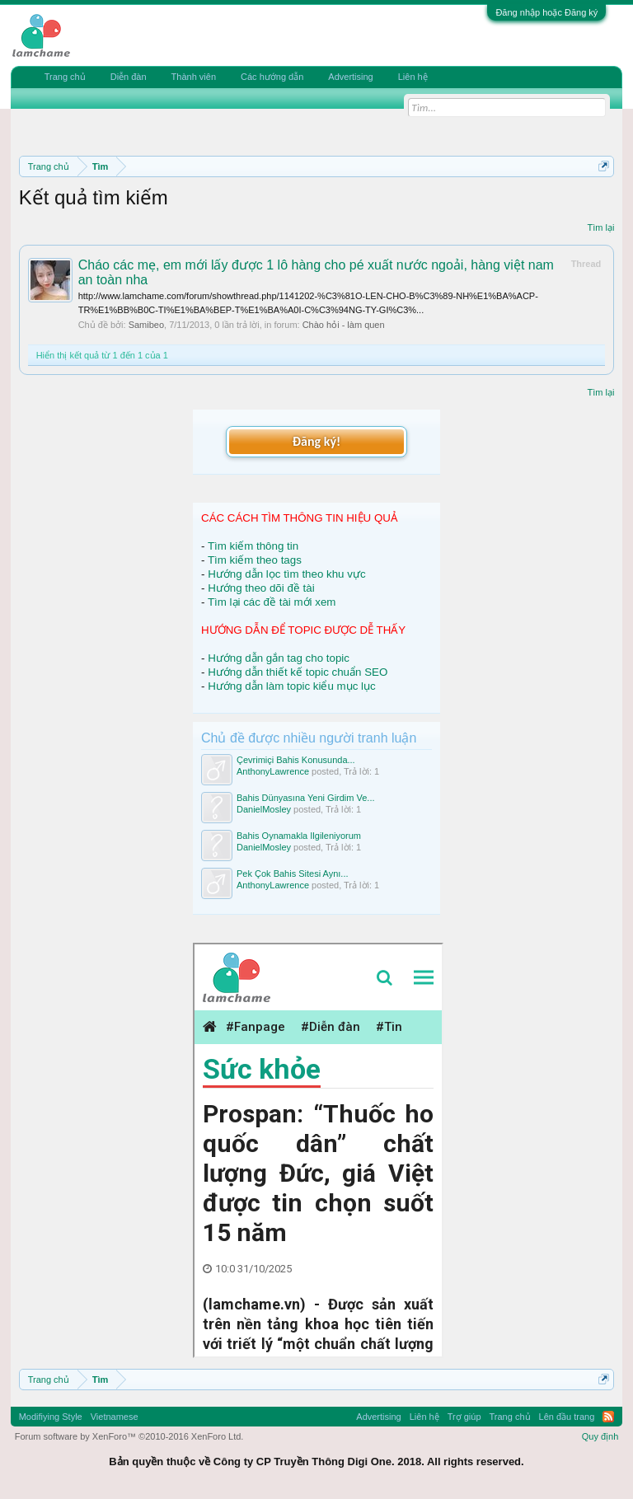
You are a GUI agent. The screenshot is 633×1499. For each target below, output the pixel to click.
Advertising (350, 77)
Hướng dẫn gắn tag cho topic (278, 658)
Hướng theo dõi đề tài (261, 588)
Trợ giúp (464, 1417)
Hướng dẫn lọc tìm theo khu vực (286, 574)
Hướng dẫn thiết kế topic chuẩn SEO (297, 672)
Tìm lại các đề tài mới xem (272, 602)
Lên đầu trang (567, 1417)
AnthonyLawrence (273, 771)
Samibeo (146, 325)
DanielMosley (264, 809)
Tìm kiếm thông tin (253, 546)
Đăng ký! (316, 441)
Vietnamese (114, 1417)
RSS (608, 1416)
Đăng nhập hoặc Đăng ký (546, 12)
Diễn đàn (128, 77)
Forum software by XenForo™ (129, 1436)
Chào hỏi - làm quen (343, 325)
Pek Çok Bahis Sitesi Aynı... (293, 873)
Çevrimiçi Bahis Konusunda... (296, 760)
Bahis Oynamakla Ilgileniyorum (299, 836)
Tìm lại (600, 227)
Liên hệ (413, 77)
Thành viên (193, 77)
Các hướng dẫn (272, 77)
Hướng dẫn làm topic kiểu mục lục (292, 686)
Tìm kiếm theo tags (255, 560)
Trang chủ (65, 77)
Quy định (600, 1436)
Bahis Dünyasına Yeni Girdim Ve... (306, 798)
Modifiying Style (50, 1417)
